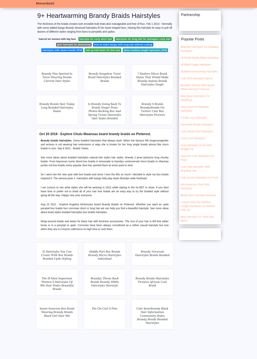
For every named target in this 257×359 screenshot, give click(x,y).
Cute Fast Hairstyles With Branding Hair (195, 168)
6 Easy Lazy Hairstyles (194, 117)
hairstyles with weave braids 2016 (62, 50)
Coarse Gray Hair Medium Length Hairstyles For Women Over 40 (198, 206)
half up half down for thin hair (102, 50)
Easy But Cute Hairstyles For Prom (197, 157)
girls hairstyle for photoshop (74, 44)
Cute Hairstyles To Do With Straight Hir (196, 147)
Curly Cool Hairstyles (193, 138)
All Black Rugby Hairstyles (196, 64)
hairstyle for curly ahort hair (95, 39)
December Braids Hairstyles (197, 124)
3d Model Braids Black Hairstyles (200, 57)
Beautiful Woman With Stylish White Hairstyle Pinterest (198, 87)
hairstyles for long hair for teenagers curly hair (143, 39)
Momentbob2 (45, 3)
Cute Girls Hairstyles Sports (197, 78)
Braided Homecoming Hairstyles (199, 71)
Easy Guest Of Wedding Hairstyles (195, 108)
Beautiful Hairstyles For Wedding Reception (200, 48)
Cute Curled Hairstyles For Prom (199, 177)
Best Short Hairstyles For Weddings (195, 98)
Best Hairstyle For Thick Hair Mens (197, 218)
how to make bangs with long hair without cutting (123, 44)
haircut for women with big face (57, 39)
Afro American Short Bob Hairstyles (195, 186)
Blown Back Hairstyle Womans (198, 195)
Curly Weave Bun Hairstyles (197, 131)
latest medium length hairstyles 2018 (145, 50)
